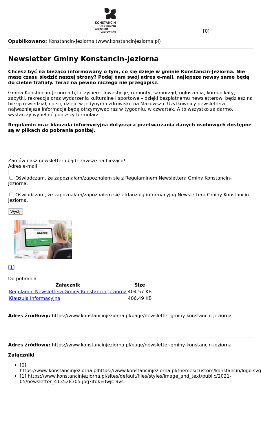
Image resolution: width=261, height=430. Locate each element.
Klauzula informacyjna (34, 298)
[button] (130, 245)
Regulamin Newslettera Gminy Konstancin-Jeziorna (68, 291)
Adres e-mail (23, 166)
